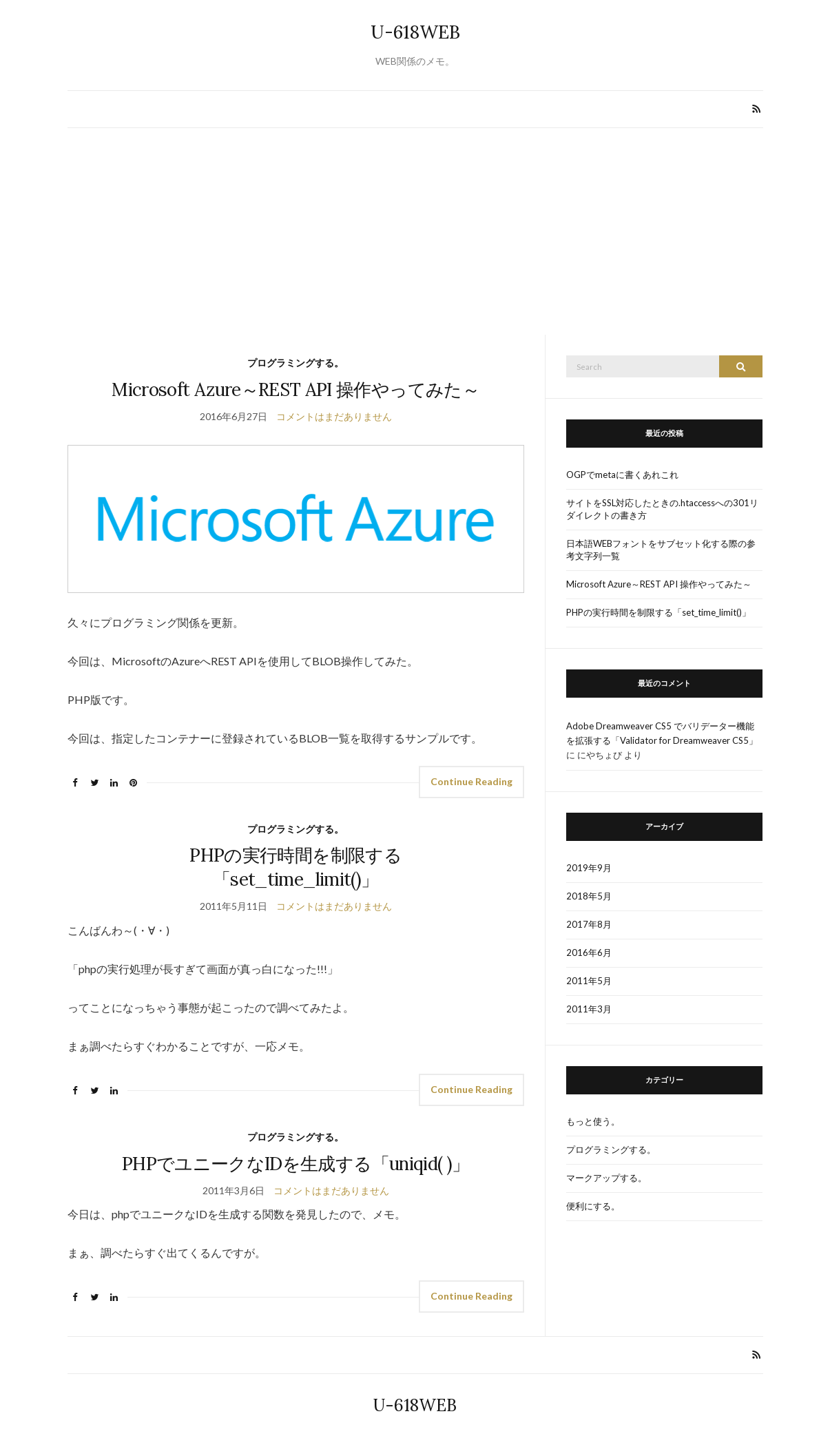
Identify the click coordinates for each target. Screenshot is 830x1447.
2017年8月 (589, 924)
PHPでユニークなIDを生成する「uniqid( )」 (295, 1163)
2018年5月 (589, 896)
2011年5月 (589, 980)
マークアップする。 (606, 1177)
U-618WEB (415, 32)
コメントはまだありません (334, 416)
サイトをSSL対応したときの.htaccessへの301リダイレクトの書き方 (662, 509)
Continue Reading (471, 781)
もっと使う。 (593, 1121)
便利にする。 (593, 1205)
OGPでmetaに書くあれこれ (622, 474)
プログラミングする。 (295, 362)
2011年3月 (589, 1008)
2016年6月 (589, 952)
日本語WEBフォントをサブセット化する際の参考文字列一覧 (661, 549)
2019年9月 (589, 867)
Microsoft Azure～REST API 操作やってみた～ (295, 389)
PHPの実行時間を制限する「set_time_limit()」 (658, 612)
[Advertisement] (415, 231)
